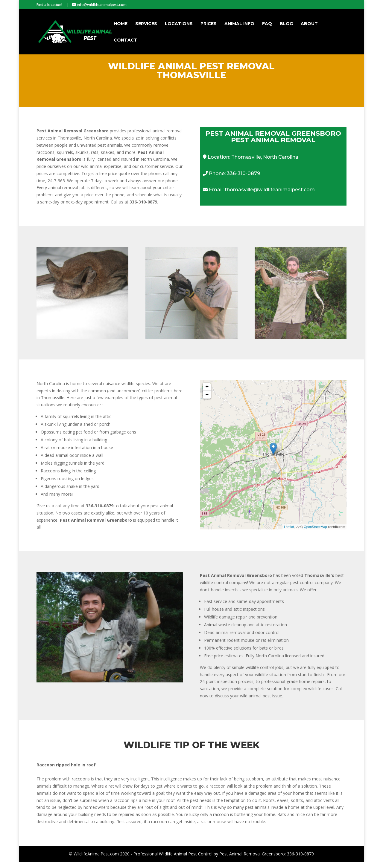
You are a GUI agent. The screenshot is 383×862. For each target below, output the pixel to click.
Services (146, 24)
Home (120, 24)
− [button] (207, 394)
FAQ (267, 24)
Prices (208, 24)
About (309, 24)
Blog (286, 24)
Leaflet (289, 527)
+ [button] (207, 387)
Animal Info (239, 24)
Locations (179, 24)
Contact (125, 40)
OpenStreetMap (315, 527)
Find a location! (49, 4)
